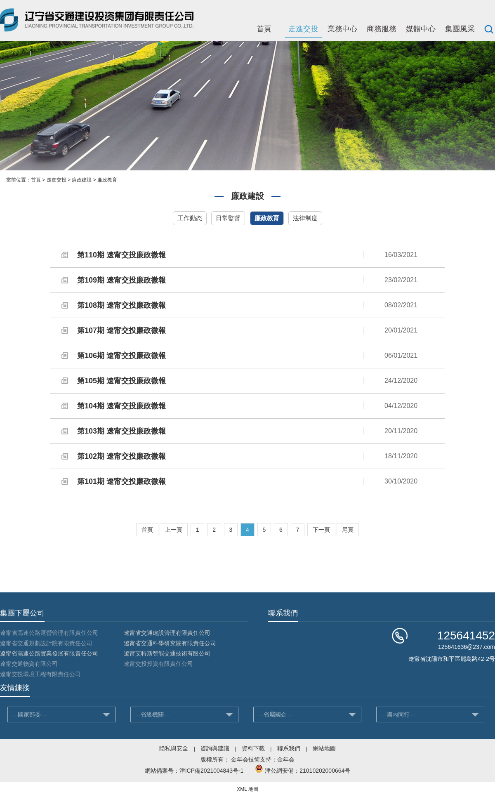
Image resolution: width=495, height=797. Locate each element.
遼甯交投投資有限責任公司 (158, 663)
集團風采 (460, 29)
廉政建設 (82, 180)
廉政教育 (107, 180)
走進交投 (303, 29)
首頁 (264, 29)
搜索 (489, 29)
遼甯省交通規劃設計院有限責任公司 (46, 643)
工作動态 (189, 218)
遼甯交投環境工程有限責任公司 (40, 674)
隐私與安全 (173, 748)
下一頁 (321, 529)
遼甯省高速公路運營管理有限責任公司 (49, 633)
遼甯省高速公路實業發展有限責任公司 (49, 653)
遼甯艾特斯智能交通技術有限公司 (167, 653)
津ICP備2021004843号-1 (211, 770)
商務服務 (381, 29)
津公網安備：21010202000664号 (307, 770)
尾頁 (348, 529)
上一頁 (173, 529)
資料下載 (253, 748)
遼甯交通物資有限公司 (29, 663)
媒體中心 (421, 29)
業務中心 (342, 29)
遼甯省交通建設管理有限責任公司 (167, 633)
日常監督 (228, 218)
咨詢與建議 (214, 748)
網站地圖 (324, 748)
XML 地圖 (247, 789)
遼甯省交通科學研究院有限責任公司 (170, 643)
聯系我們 (288, 748)
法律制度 (305, 218)
